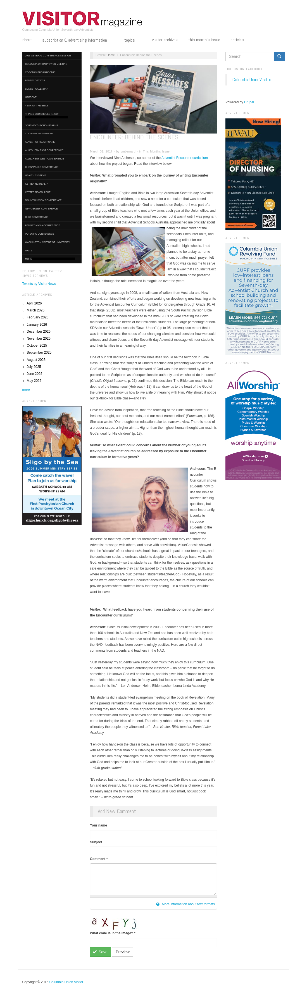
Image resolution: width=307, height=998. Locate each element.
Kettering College (38, 192)
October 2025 (37, 345)
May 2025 (34, 381)
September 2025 (39, 352)
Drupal (249, 102)
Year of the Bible (36, 105)
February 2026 (38, 317)
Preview (123, 952)
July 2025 (34, 367)
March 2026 (35, 310)
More (50, 259)
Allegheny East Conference (44, 150)
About (27, 40)
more (26, 390)
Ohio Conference (37, 217)
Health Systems (35, 175)
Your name (98, 825)
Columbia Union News (39, 133)
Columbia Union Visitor (66, 982)
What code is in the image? (112, 933)
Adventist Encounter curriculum (184, 158)
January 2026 (37, 325)
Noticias (237, 40)
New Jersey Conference (41, 208)
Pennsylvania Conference (42, 225)
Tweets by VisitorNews (39, 284)
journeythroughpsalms (41, 125)
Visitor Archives (165, 40)
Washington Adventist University (47, 242)
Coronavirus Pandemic (40, 72)
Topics (133, 40)
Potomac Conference (39, 233)
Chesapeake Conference (42, 167)
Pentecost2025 (35, 80)
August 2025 (36, 360)
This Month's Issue (204, 40)
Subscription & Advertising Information (78, 40)
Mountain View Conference (43, 200)
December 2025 (39, 332)
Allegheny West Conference (44, 158)
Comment (99, 859)
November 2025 (39, 338)
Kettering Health (37, 183)
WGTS (28, 250)
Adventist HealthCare (40, 141)
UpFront (31, 97)
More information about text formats (185, 904)
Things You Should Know (46, 115)
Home (111, 55)
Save (100, 952)
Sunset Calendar (36, 88)
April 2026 (34, 303)
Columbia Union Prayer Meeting (46, 64)
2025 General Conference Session (48, 55)
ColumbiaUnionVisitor (251, 80)
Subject (96, 842)
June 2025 (34, 374)
